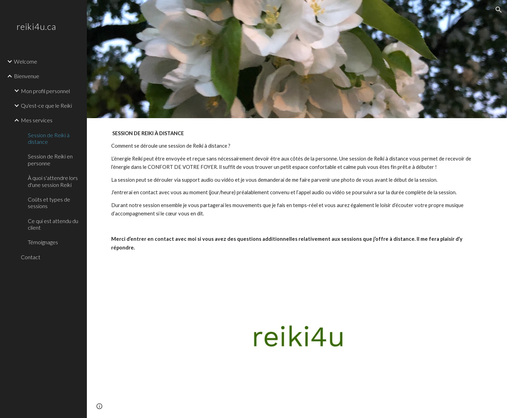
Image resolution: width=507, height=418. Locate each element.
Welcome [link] (25, 61)
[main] (296, 215)
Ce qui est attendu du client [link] (53, 224)
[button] (498, 9)
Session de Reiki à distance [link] (48, 138)
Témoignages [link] (43, 242)
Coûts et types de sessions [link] (49, 202)
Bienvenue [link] (26, 76)
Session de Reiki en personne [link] (50, 159)
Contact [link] (30, 257)
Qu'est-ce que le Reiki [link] (46, 105)
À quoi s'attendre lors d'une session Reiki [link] (53, 181)
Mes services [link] (36, 120)
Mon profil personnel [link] (45, 91)
